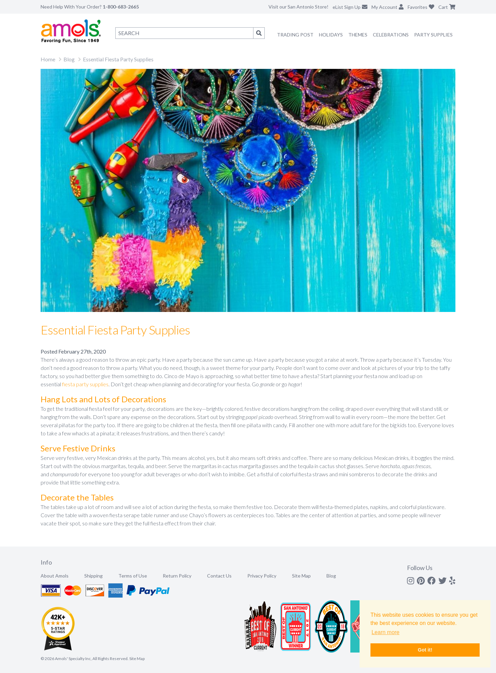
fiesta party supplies (85, 384)
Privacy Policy (261, 576)
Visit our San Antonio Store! (298, 7)
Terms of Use (132, 576)
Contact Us (219, 576)
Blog (69, 59)
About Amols (55, 576)
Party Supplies (433, 35)
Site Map (301, 576)
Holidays (331, 35)
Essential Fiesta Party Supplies (118, 59)
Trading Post (295, 35)
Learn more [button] (385, 632)
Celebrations (391, 35)
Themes (357, 35)
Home (48, 59)
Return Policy (177, 576)
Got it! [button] (425, 650)
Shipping (93, 576)
